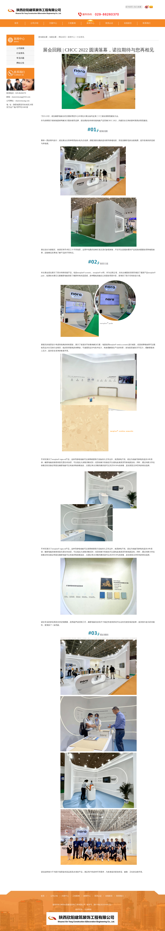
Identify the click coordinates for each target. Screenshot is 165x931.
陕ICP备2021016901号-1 (103, 905)
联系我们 (146, 23)
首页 (16, 23)
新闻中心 (90, 23)
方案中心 (53, 23)
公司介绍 (34, 23)
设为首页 (129, 7)
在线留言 (128, 23)
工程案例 (72, 23)
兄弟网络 (88, 909)
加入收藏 (137, 7)
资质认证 (109, 23)
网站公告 (20, 63)
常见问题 (20, 58)
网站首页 (62, 37)
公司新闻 (20, 48)
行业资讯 (20, 53)
